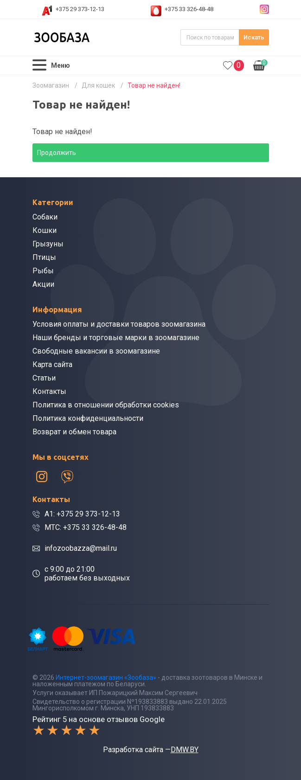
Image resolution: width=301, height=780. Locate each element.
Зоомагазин (50, 85)
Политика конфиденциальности (87, 418)
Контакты (49, 391)
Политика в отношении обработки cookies (105, 404)
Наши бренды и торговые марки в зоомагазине (115, 337)
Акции (43, 284)
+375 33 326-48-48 (189, 9)
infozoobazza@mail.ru (81, 548)
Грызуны (48, 243)
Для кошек (98, 85)
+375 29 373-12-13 (80, 9)
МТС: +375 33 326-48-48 (86, 527)
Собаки (45, 217)
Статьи (44, 378)
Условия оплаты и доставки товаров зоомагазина (118, 324)
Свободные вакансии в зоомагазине (96, 351)
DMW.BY (185, 749)
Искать (253, 37)
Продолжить (56, 152)
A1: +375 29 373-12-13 (82, 513)
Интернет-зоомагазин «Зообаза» (106, 677)
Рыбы (43, 270)
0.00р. (260, 64)
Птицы (44, 257)
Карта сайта (52, 364)
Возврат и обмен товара (74, 431)
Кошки (44, 230)
